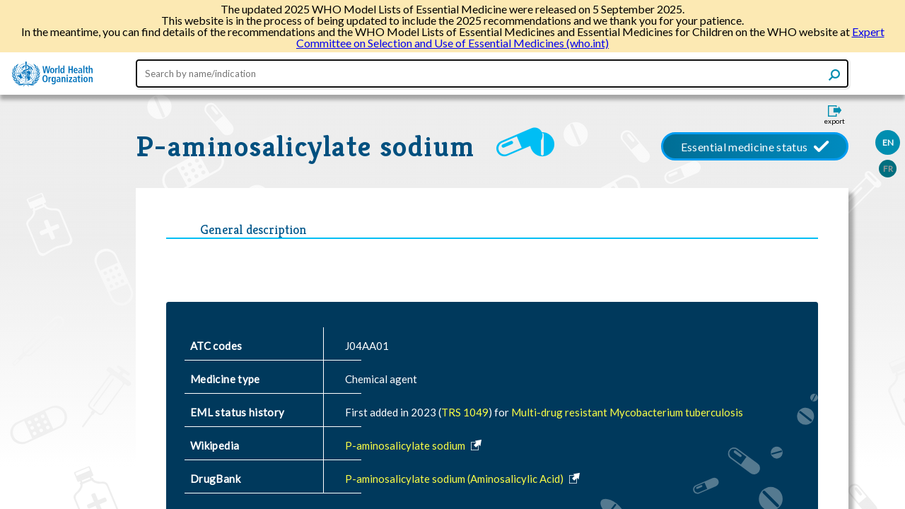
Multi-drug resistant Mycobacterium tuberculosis (627, 412)
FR (888, 168)
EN (888, 142)
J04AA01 (367, 345)
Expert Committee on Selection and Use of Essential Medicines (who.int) (590, 37)
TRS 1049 (465, 412)
